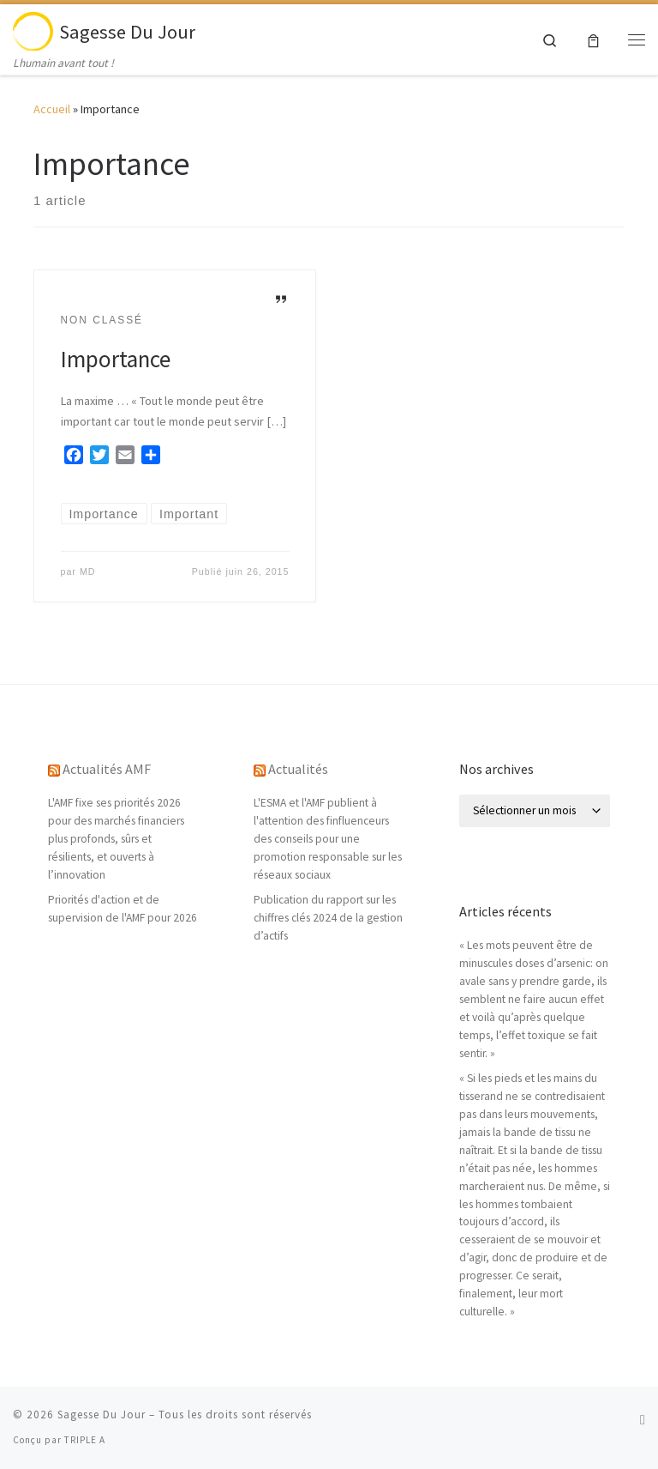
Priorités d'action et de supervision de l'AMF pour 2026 (122, 908)
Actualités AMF (107, 768)
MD (88, 571)
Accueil (51, 109)
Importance (115, 358)
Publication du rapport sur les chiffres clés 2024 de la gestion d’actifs (328, 917)
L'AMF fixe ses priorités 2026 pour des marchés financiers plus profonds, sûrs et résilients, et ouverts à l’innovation (116, 838)
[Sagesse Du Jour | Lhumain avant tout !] (33, 29)
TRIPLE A (84, 1440)
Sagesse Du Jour (101, 1414)
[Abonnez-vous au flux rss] (642, 1419)
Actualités (298, 768)
